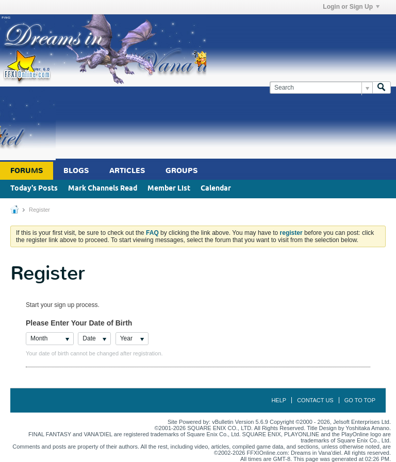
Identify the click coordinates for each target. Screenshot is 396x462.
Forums (26, 171)
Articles (127, 171)
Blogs (76, 171)
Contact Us (315, 400)
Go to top (359, 400)
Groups (181, 171)
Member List (168, 189)
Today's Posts (34, 189)
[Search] (321, 87)
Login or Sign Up (351, 6)
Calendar (216, 189)
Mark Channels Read (102, 189)
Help (278, 400)
